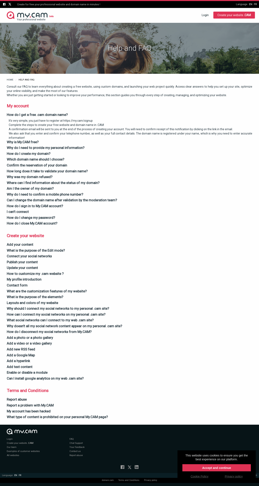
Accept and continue (216, 467)
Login (205, 15)
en (250, 4)
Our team (12, 447)
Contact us (75, 451)
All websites (13, 455)
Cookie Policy (199, 476)
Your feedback (77, 447)
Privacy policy (150, 480)
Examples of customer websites (23, 451)
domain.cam (108, 480)
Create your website (234, 15)
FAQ (71, 439)
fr (255, 4)
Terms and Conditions (128, 480)
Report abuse (76, 455)
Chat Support (76, 443)
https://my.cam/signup (78, 120)
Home (10, 79)
